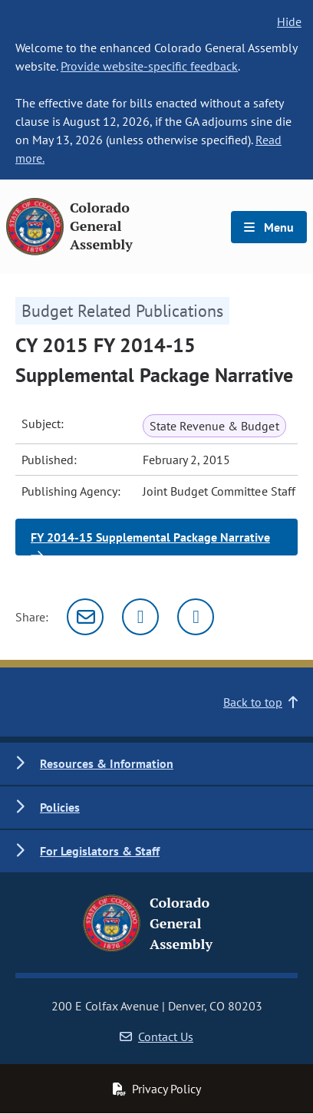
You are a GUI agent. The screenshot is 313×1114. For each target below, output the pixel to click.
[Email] (85, 616)
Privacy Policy (156, 1088)
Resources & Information (106, 763)
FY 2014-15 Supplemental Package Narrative (150, 542)
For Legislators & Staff (100, 851)
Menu (269, 227)
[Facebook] (195, 616)
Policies (60, 807)
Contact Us (156, 1036)
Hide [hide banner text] (289, 21)
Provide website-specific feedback (149, 66)
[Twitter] (140, 616)
